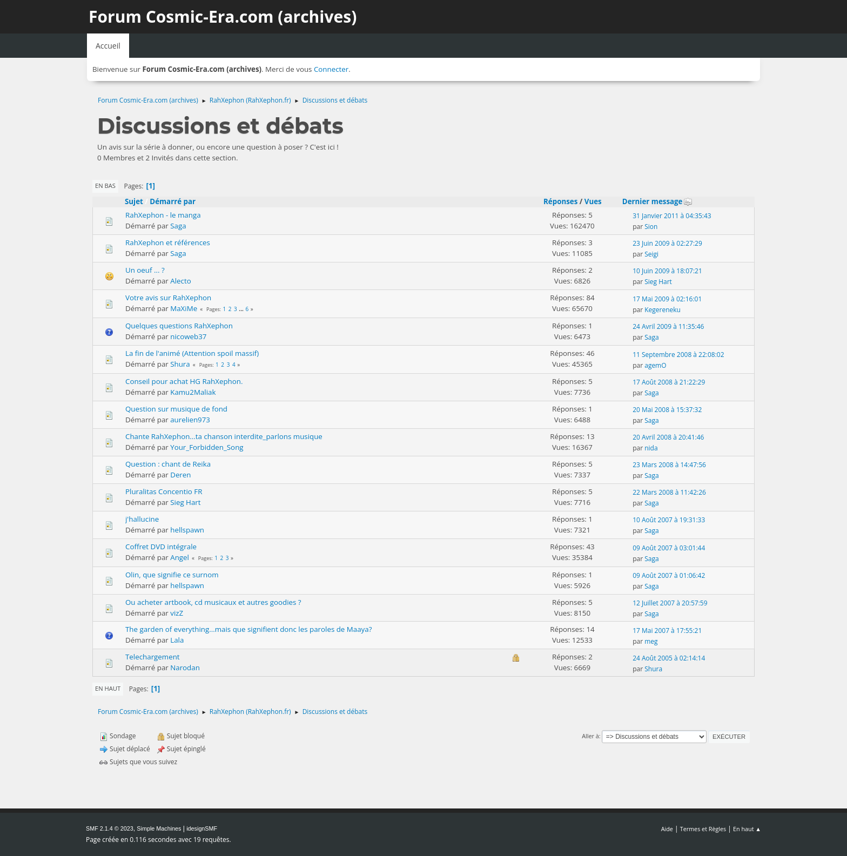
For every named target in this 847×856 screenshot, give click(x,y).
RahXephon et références (167, 242)
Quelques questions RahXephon (179, 326)
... (242, 309)
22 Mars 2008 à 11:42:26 (669, 492)
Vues (593, 201)
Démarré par (173, 201)
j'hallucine (142, 519)
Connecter (331, 69)
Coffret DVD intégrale (161, 546)
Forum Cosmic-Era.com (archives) (223, 16)
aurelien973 (190, 419)
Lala (177, 640)
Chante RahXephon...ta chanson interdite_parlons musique (223, 436)
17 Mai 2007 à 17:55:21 (667, 630)
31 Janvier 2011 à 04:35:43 (672, 215)
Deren (180, 475)
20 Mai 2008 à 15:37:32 (667, 409)
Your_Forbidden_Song (206, 447)
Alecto (180, 281)
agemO (655, 365)
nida (650, 448)
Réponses (560, 201)
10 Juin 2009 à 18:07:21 (667, 270)
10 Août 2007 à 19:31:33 (669, 519)
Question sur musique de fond (176, 409)
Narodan (185, 667)
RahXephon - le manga (163, 215)
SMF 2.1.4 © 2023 (109, 828)
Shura (180, 364)
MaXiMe (183, 308)
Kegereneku (662, 309)
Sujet (134, 201)
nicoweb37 (188, 336)
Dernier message (657, 201)
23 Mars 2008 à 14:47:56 (669, 464)
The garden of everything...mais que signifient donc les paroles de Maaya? (248, 629)
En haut (107, 688)
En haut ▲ (747, 829)
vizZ (176, 613)
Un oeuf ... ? (145, 270)
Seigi (651, 254)
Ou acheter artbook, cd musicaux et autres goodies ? (213, 602)
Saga (178, 226)
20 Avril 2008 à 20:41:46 (668, 437)
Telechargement (152, 657)
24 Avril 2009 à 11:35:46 (668, 326)
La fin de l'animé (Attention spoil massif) (192, 353)
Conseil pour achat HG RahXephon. (184, 381)
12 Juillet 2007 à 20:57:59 (670, 603)
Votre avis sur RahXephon (168, 297)
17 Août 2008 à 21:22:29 (669, 382)
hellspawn (187, 530)
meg (650, 641)
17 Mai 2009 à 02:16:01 (667, 299)
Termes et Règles (703, 829)
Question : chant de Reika (168, 464)
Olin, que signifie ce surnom (172, 574)
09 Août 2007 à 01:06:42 (669, 575)
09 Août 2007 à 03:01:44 (669, 547)
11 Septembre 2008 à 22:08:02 (678, 354)
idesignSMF (201, 828)
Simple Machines (159, 828)
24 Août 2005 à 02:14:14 (669, 658)
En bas (105, 185)
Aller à (590, 736)
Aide (667, 829)
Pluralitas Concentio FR (163, 491)
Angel (179, 557)
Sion (650, 226)
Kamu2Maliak (193, 392)
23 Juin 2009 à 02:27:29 (667, 243)
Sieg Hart (658, 281)
